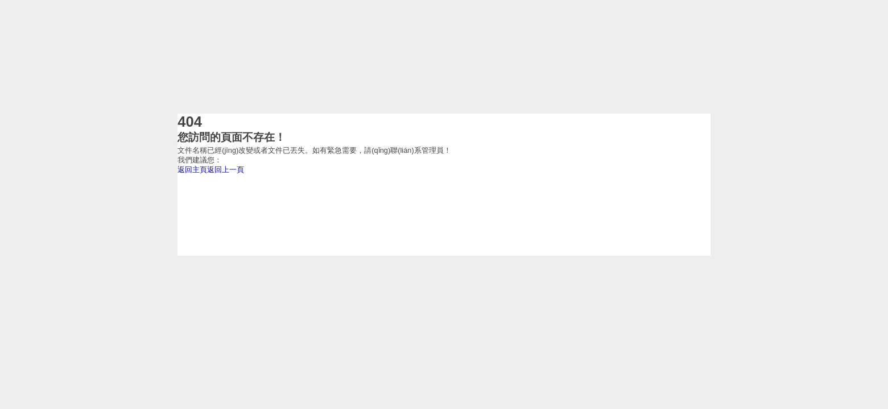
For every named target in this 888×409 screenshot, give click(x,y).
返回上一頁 (225, 169)
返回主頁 (192, 169)
